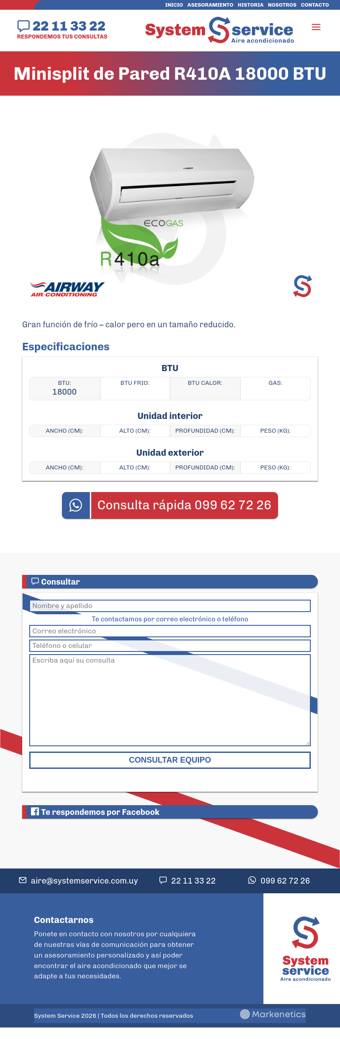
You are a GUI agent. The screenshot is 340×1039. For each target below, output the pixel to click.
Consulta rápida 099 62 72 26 (184, 505)
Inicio (174, 5)
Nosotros (282, 5)
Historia (250, 5)
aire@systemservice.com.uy (84, 881)
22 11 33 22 (68, 25)
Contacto (315, 5)
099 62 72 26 (285, 881)
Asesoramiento (210, 5)
